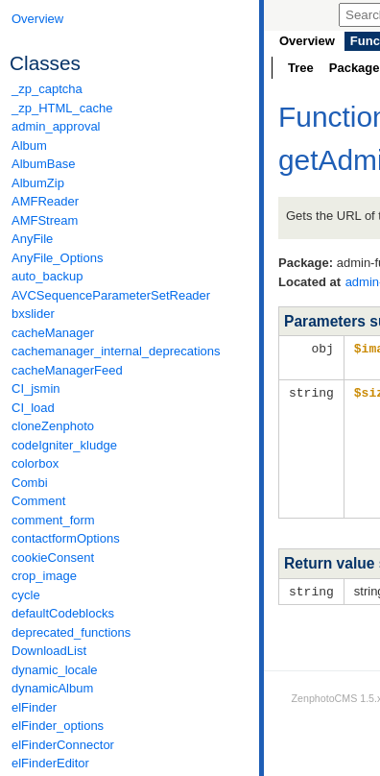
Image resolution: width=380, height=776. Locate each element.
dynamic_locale (55, 670)
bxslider (33, 313)
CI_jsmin (36, 388)
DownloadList (49, 650)
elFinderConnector (63, 745)
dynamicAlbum (52, 688)
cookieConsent (53, 557)
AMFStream (45, 220)
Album (29, 145)
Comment (38, 501)
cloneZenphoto (53, 426)
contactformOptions (66, 538)
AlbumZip (38, 183)
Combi (30, 482)
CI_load (33, 407)
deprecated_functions (71, 632)
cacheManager (53, 333)
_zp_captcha (47, 89)
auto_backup (47, 276)
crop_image (44, 576)
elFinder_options (58, 725)
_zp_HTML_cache (62, 108)
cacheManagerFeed (67, 370)
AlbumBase (43, 164)
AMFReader (45, 201)
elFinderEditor (50, 763)
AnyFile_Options (57, 258)
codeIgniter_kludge (64, 445)
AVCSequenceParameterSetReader (111, 295)
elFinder (34, 707)
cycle (26, 595)
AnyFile (32, 238)
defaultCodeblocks (63, 613)
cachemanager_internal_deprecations (116, 351)
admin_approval (56, 126)
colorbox (35, 463)
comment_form (53, 520)
